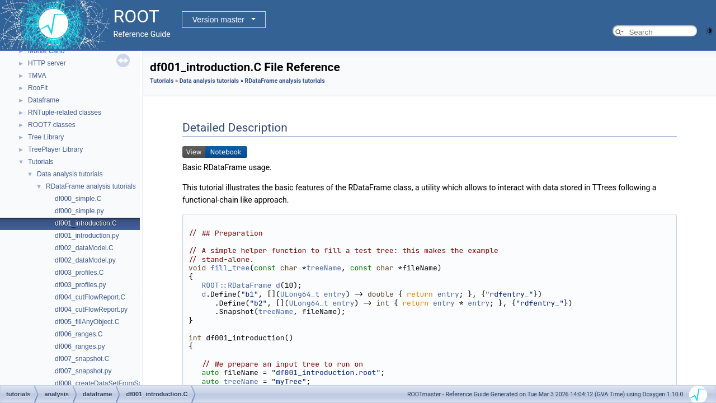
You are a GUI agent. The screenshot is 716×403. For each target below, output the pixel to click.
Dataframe (43, 100)
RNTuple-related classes (64, 112)
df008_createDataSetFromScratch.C (109, 383)
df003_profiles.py (80, 285)
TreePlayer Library (55, 149)
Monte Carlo (46, 51)
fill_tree (229, 268)
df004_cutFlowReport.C (90, 297)
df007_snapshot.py (83, 371)
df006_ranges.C (78, 334)
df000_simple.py (79, 211)
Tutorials (41, 162)
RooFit (38, 88)
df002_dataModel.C (84, 248)
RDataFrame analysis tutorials (91, 186)
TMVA (37, 75)
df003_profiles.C (79, 273)
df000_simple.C (78, 199)
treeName (324, 268)
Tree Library (46, 137)
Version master (218, 19)
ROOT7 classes (52, 125)
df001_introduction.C (86, 223)
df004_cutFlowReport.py (91, 309)
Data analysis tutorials (69, 174)
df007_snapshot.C (82, 359)
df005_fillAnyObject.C (87, 322)
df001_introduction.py (87, 236)
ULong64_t (299, 294)
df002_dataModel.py (85, 260)
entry (335, 294)
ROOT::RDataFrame (236, 285)
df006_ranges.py (80, 346)
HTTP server (47, 63)
